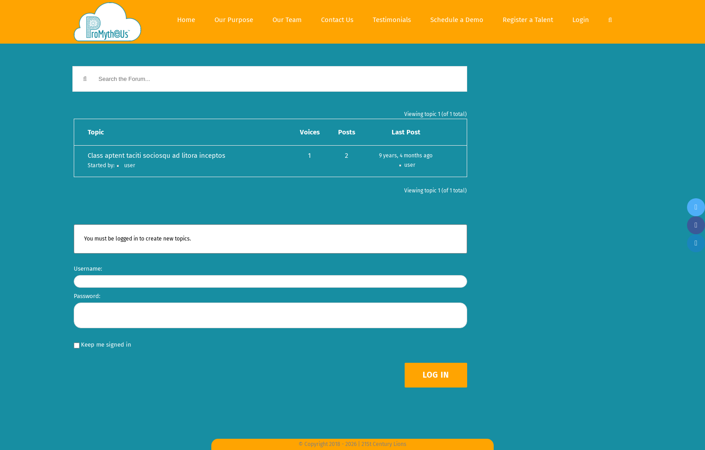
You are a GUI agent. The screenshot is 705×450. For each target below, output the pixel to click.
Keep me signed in (106, 344)
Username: (88, 268)
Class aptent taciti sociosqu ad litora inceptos (156, 155)
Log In (436, 375)
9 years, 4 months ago (406, 155)
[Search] (610, 19)
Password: (87, 296)
